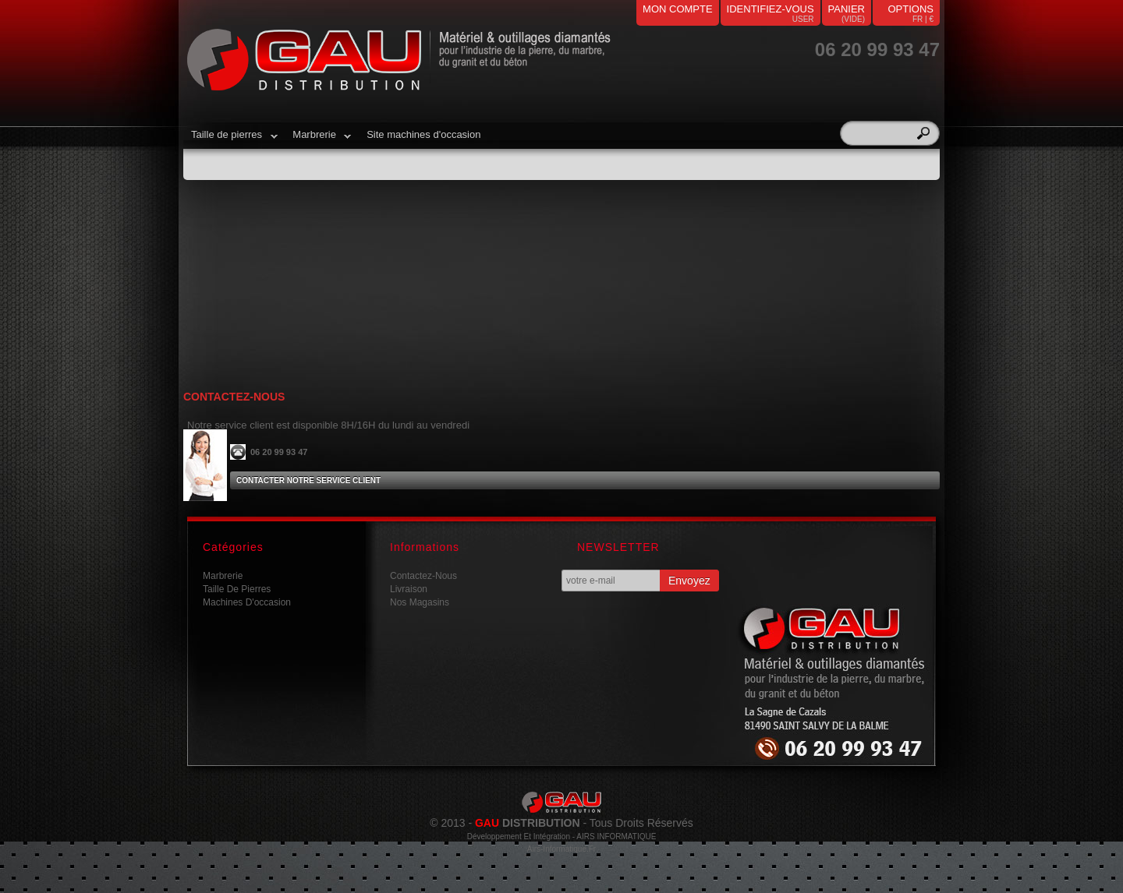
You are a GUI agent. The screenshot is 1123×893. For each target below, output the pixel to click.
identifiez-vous (770, 9)
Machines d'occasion (247, 602)
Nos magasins (419, 602)
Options (910, 9)
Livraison (408, 589)
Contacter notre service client (308, 480)
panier (846, 9)
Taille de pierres (230, 140)
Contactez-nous (423, 575)
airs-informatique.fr (561, 849)
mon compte (678, 9)
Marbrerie (318, 140)
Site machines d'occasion (423, 134)
